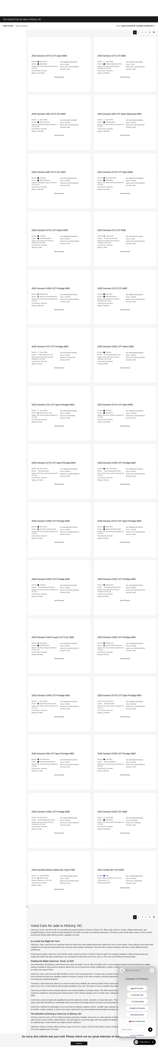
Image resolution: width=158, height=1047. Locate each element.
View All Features (59, 77)
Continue (79, 1043)
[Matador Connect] (137, 1001)
